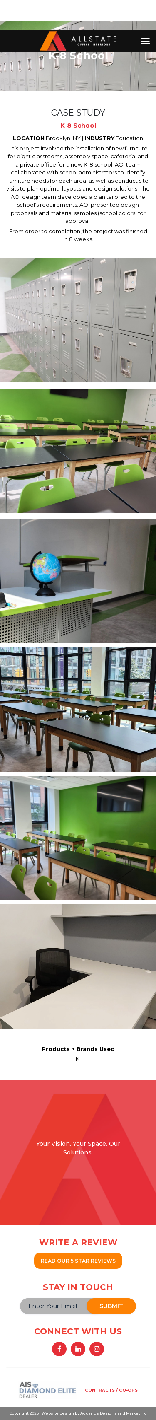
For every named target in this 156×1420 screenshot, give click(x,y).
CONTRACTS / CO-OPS (111, 1390)
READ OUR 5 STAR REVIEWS (78, 1261)
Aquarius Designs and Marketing (113, 1413)
